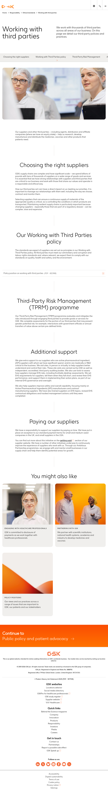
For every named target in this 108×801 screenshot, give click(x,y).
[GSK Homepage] (8, 7)
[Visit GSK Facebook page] (59, 764)
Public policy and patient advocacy (54, 636)
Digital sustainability (54, 777)
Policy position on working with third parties (30, 273)
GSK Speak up (53, 750)
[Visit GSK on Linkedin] (38, 764)
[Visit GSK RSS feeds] (69, 764)
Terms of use (54, 779)
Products (54, 720)
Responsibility (54, 723)
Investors (54, 726)
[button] (57, 60)
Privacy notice (53, 785)
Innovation (54, 717)
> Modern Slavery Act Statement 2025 (54, 679)
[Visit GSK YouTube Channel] (64, 764)
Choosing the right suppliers (16, 57)
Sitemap (54, 788)
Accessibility (54, 774)
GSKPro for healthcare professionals (52, 693)
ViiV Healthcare (53, 702)
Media (54, 729)
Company (54, 714)
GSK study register (53, 696)
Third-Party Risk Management (86, 57)
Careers (54, 732)
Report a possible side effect (54, 747)
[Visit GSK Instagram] (53, 764)
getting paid (66, 440)
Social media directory (54, 690)
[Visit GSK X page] (43, 764)
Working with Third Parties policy (51, 57)
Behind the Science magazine (54, 711)
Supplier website (53, 699)
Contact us (54, 741)
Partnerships (54, 744)
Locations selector (54, 687)
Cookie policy (54, 782)
